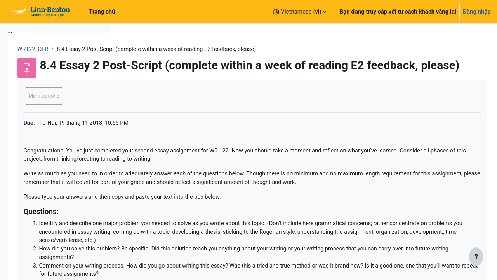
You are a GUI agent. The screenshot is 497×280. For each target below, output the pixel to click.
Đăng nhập (477, 11)
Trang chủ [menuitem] (102, 11)
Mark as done (152, 108)
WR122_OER (142, 49)
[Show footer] (476, 257)
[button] (299, 11)
